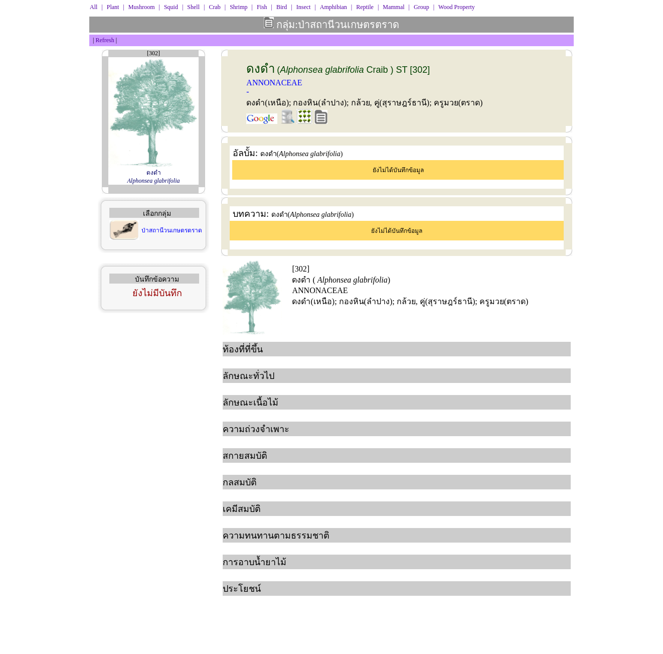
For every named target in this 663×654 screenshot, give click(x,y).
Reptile (365, 7)
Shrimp (238, 7)
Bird (281, 7)
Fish (262, 7)
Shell (193, 7)
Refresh (104, 40)
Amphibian (333, 7)
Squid (171, 7)
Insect (303, 7)
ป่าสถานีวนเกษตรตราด (171, 230)
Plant (113, 7)
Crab (214, 7)
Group (421, 7)
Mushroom (141, 7)
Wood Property (456, 7)
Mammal (393, 7)
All (93, 7)
